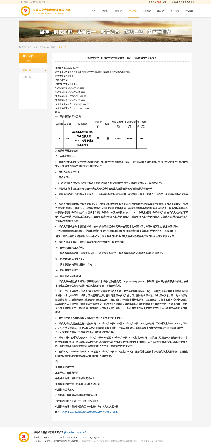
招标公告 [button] (119, 11)
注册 (165, 2)
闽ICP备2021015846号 (75, 432)
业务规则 (147, 11)
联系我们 (189, 11)
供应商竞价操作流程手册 (183, 2)
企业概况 (105, 11)
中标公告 (27, 77)
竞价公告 (27, 70)
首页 (93, 11)
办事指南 (175, 11)
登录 (159, 2)
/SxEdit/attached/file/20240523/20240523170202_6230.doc (90, 412)
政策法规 (161, 11)
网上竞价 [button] (133, 11)
